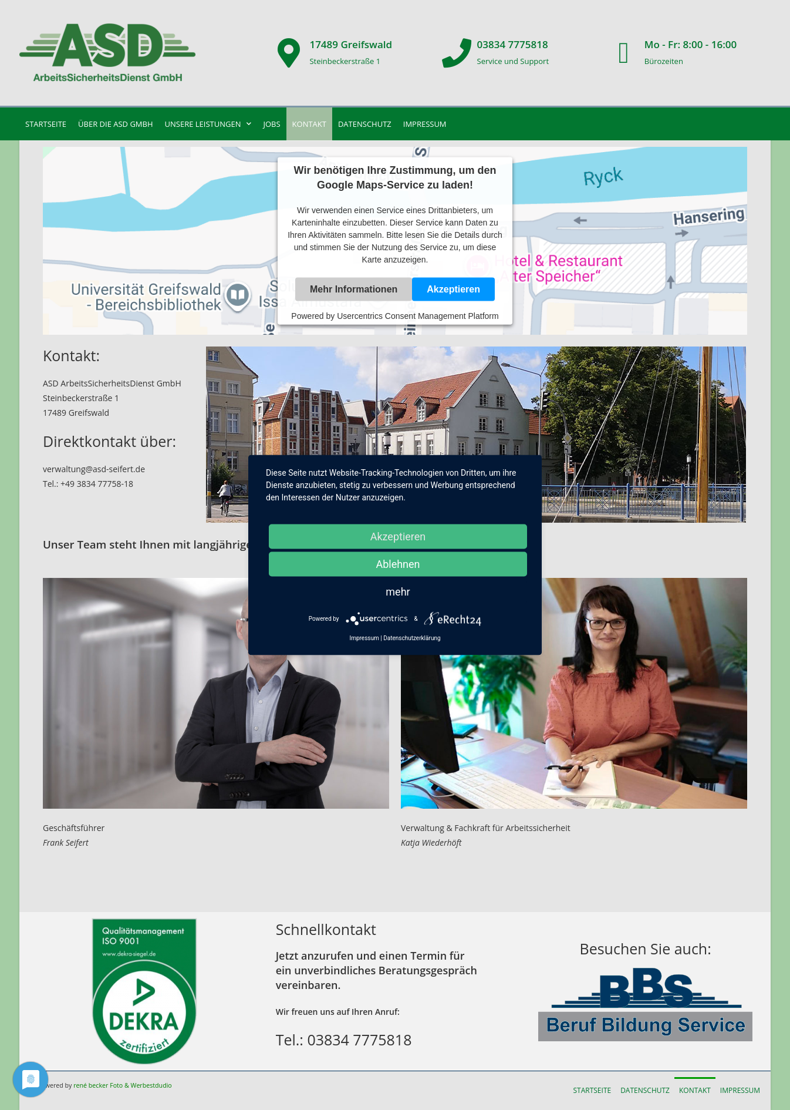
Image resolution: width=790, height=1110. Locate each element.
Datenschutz (364, 124)
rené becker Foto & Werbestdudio (122, 1085)
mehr (398, 592)
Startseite (45, 124)
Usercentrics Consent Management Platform (417, 316)
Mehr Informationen (353, 289)
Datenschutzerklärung (411, 638)
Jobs (271, 124)
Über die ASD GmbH (115, 124)
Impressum (425, 124)
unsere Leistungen (208, 123)
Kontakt (309, 124)
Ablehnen (398, 564)
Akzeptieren (453, 289)
